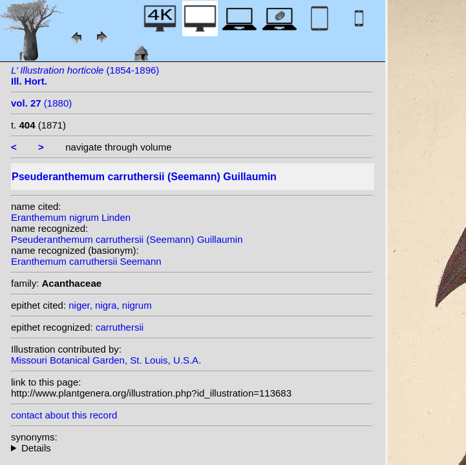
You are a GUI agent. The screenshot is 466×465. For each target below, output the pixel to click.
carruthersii (119, 327)
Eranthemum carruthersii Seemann (86, 261)
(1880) (41, 103)
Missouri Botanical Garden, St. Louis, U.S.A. (106, 360)
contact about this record (64, 414)
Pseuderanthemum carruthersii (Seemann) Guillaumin (127, 239)
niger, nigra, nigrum (110, 305)
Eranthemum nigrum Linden (71, 217)
